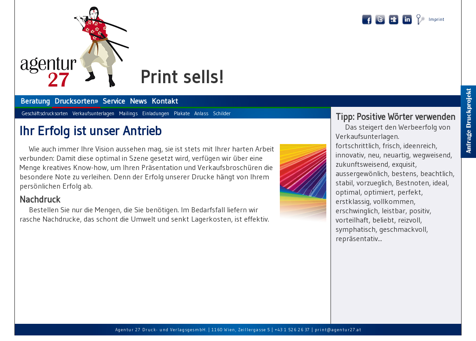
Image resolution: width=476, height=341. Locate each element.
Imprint (436, 19)
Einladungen (155, 113)
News (138, 100)
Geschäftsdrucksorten (45, 113)
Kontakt (165, 100)
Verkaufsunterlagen (93, 113)
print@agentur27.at (338, 329)
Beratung (35, 100)
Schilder (222, 113)
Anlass (201, 113)
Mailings (128, 113)
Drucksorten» (76, 100)
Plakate (182, 113)
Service (114, 100)
